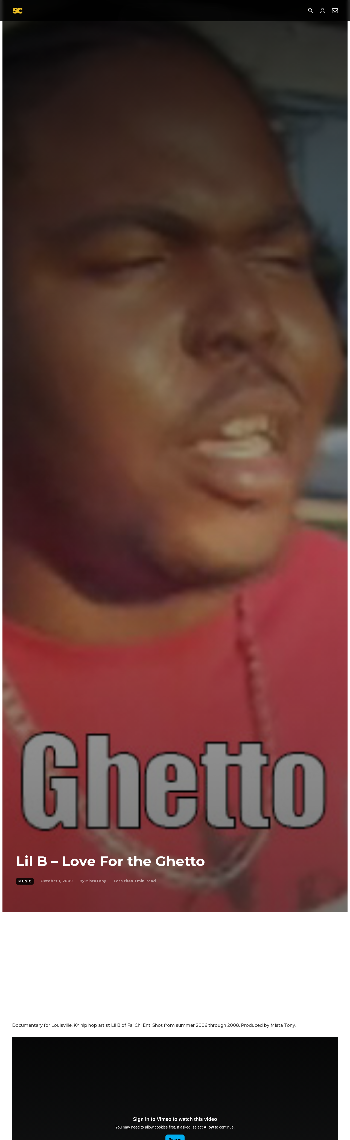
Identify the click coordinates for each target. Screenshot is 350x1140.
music (25, 881)
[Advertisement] (175, 953)
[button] (310, 11)
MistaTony (95, 881)
